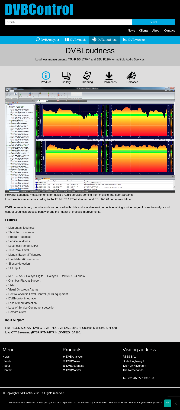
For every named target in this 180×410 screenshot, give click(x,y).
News (131, 30)
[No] (175, 406)
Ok (167, 402)
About (156, 30)
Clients (143, 30)
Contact (169, 30)
